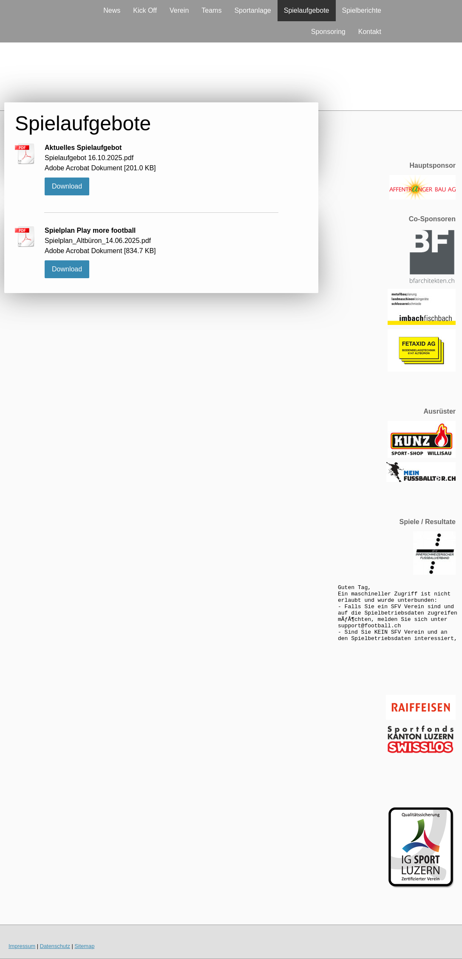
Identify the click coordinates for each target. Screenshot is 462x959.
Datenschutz (55, 946)
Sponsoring (328, 31)
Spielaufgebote (306, 10)
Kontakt (369, 31)
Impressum (22, 946)
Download (67, 186)
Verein (179, 10)
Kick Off (145, 10)
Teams (211, 10)
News (111, 10)
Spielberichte (362, 10)
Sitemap (84, 946)
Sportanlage (252, 10)
